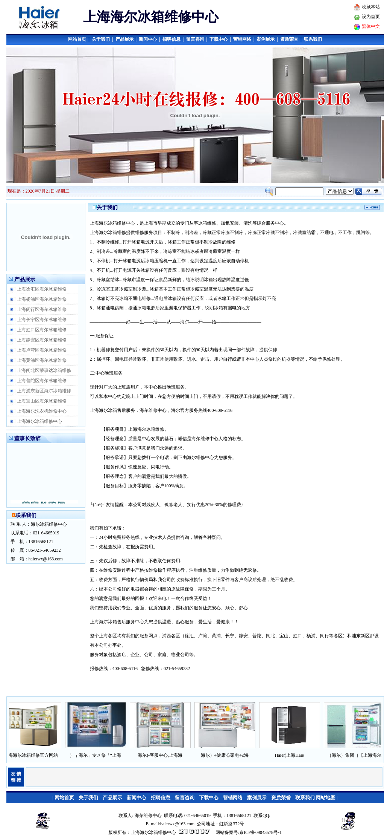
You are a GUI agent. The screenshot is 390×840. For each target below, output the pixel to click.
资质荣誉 (289, 39)
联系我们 (313, 39)
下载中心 (218, 39)
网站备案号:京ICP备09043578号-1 (248, 832)
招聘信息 (171, 39)
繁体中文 (371, 26)
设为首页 (371, 16)
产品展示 (124, 39)
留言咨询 (195, 39)
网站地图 (325, 797)
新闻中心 (148, 39)
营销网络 (242, 39)
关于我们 (101, 39)
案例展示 (265, 39)
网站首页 (77, 39)
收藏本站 (371, 6)
